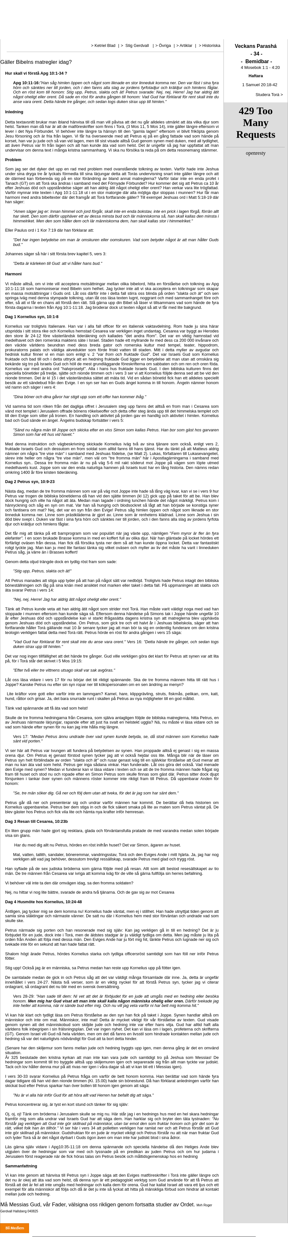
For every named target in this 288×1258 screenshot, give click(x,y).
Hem (14, 33)
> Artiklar (184, 45)
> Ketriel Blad (104, 45)
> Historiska (209, 45)
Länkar (226, 33)
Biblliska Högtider (204, 1242)
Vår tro (31, 33)
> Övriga (163, 45)
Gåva (261, 33)
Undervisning (120, 33)
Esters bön (173, 33)
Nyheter (51, 33)
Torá (69, 33)
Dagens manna (92, 33)
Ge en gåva (251, 1242)
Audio (244, 33)
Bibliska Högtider (201, 33)
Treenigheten (147, 33)
